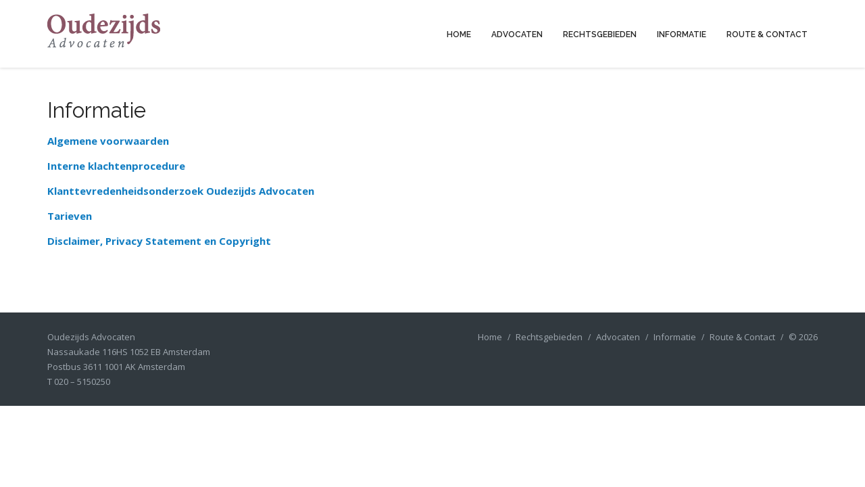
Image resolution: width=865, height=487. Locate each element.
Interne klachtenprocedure (116, 165)
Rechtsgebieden (600, 34)
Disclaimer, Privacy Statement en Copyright (159, 241)
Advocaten (517, 34)
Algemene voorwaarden (108, 140)
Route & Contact (767, 34)
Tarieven (69, 216)
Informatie (681, 34)
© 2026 (803, 337)
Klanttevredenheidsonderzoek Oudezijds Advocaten (180, 191)
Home (459, 34)
